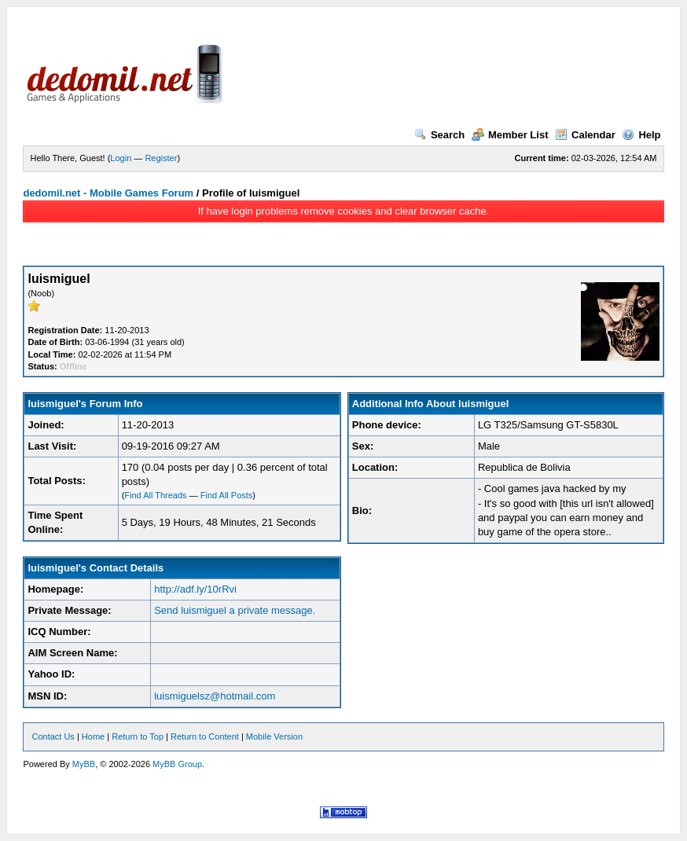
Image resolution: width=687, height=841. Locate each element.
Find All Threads (155, 495)
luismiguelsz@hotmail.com (214, 696)
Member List (510, 135)
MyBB (83, 764)
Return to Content (205, 736)
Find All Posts (226, 495)
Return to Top (137, 736)
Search (439, 135)
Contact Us (52, 736)
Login (120, 158)
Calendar (585, 135)
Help (641, 135)
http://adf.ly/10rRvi (195, 589)
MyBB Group (177, 764)
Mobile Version (274, 736)
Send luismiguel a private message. (234, 610)
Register (161, 158)
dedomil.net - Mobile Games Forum (108, 193)
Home (93, 736)
